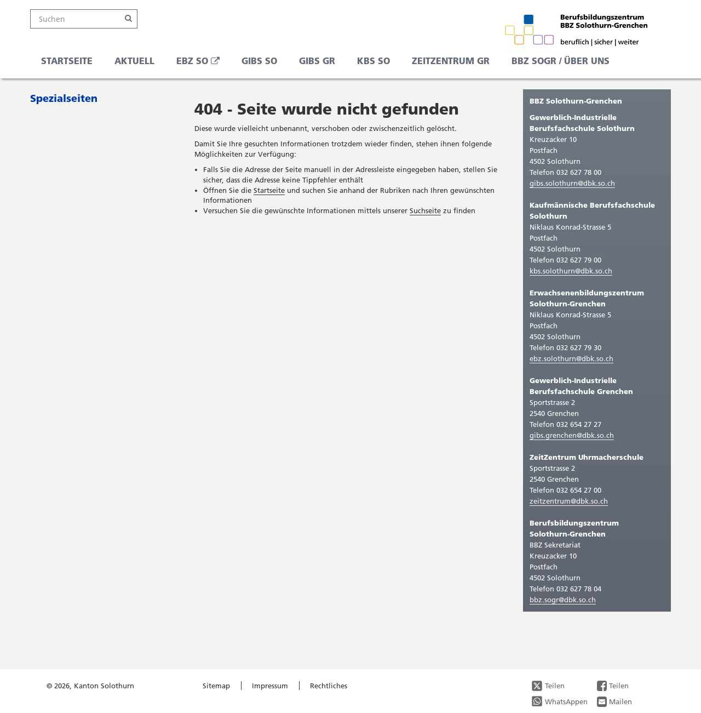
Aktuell (134, 60)
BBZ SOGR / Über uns (561, 60)
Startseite (67, 60)
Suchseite (425, 210)
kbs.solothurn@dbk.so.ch (571, 270)
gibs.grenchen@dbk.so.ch (572, 435)
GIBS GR (317, 60)
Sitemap (216, 685)
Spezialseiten (63, 98)
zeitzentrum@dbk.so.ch (569, 501)
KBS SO (373, 60)
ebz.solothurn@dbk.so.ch (571, 358)
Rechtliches (328, 685)
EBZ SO (202, 63)
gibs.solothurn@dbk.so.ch (572, 183)
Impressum (270, 685)
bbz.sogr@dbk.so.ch (563, 599)
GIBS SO (259, 60)
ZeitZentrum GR (451, 60)
